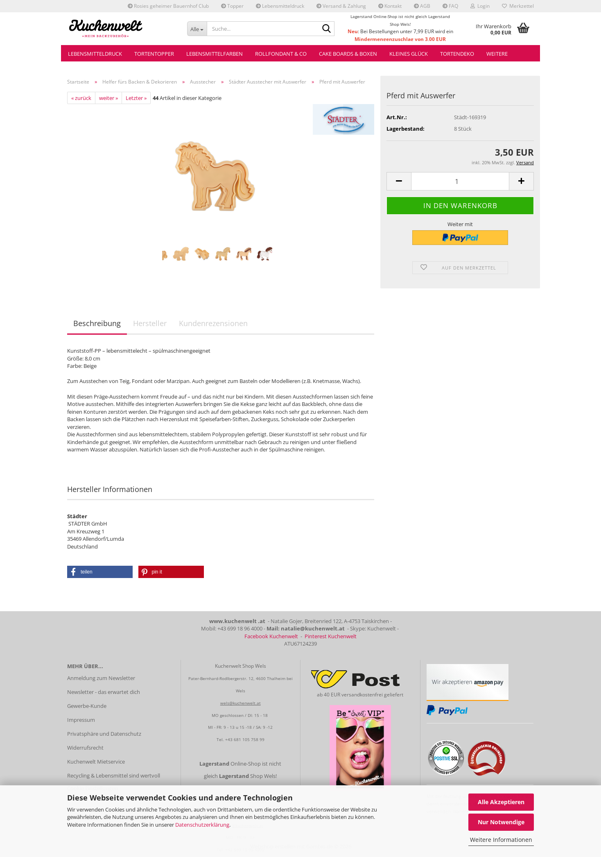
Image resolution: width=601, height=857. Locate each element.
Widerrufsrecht (85, 747)
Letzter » (136, 98)
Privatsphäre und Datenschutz (104, 733)
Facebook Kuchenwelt (271, 636)
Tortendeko (457, 53)
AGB (422, 5)
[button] (398, 181)
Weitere (497, 53)
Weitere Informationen (501, 839)
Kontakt (390, 5)
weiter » (108, 98)
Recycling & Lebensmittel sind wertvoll (113, 775)
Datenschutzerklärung (202, 824)
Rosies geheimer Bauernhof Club (168, 5)
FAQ (450, 5)
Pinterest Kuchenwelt (331, 636)
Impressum (81, 719)
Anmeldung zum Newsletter (101, 678)
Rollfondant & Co (281, 53)
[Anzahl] (460, 181)
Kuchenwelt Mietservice (96, 761)
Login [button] (480, 5)
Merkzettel (518, 5)
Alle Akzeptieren (501, 802)
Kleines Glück (408, 53)
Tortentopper (154, 53)
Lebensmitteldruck (280, 5)
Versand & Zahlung (341, 5)
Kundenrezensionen (213, 323)
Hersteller (150, 323)
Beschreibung (97, 323)
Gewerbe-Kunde (86, 706)
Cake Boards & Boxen (348, 53)
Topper (232, 5)
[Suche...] (197, 28)
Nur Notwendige (501, 822)
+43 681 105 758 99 (244, 739)
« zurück (81, 98)
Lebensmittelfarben (214, 53)
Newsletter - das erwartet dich (103, 692)
